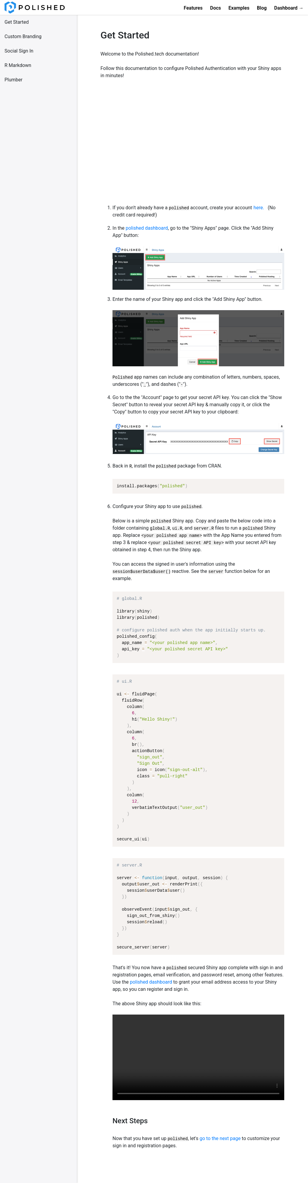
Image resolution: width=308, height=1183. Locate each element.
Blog (261, 8)
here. (259, 207)
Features (193, 8)
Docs (215, 8)
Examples (239, 8)
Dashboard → (288, 8)
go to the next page (220, 1138)
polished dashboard (147, 228)
